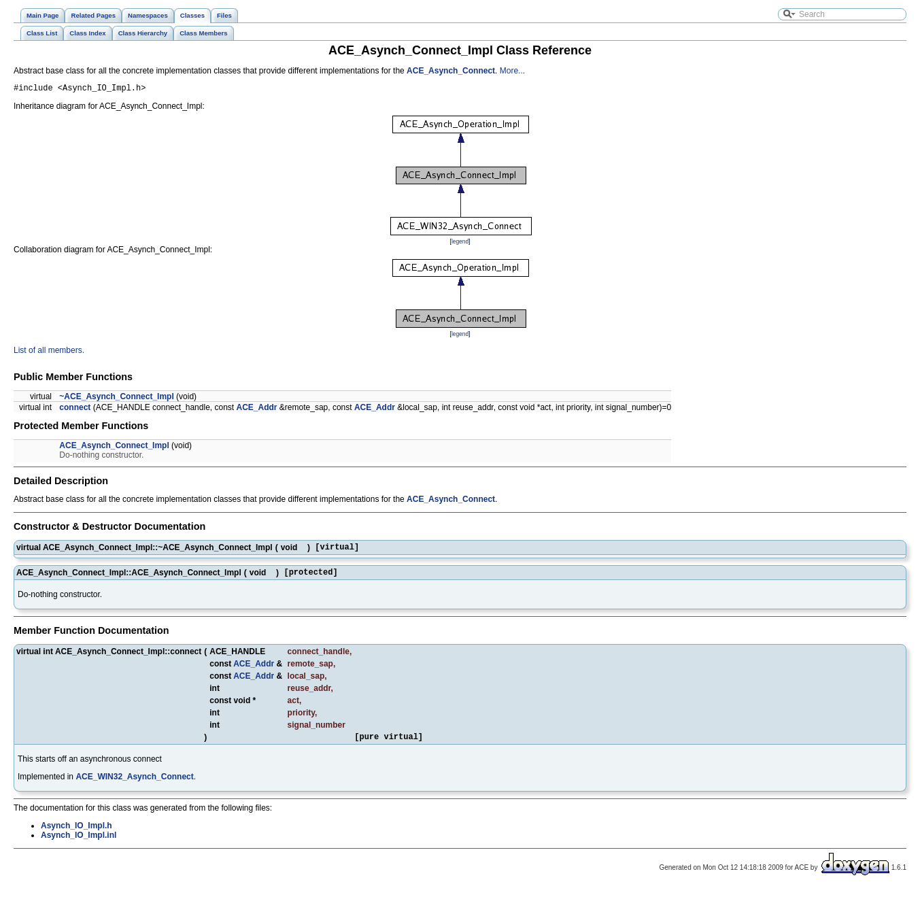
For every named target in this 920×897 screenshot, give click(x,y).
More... (512, 70)
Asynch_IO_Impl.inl (78, 843)
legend (460, 243)
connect (74, 409)
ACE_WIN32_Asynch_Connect (134, 785)
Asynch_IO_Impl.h (76, 834)
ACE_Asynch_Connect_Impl (114, 447)
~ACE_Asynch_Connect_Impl (116, 398)
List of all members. (49, 352)
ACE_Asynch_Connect (451, 70)
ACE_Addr (257, 409)
